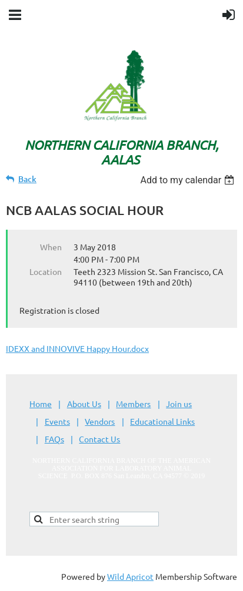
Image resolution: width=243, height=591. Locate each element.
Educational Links (162, 421)
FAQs (54, 439)
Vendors (100, 421)
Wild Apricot (130, 576)
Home (40, 403)
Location (45, 271)
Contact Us (99, 439)
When (51, 246)
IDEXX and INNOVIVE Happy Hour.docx (77, 348)
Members (133, 403)
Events (57, 421)
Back (27, 178)
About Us (84, 403)
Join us (179, 403)
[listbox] (188, 180)
